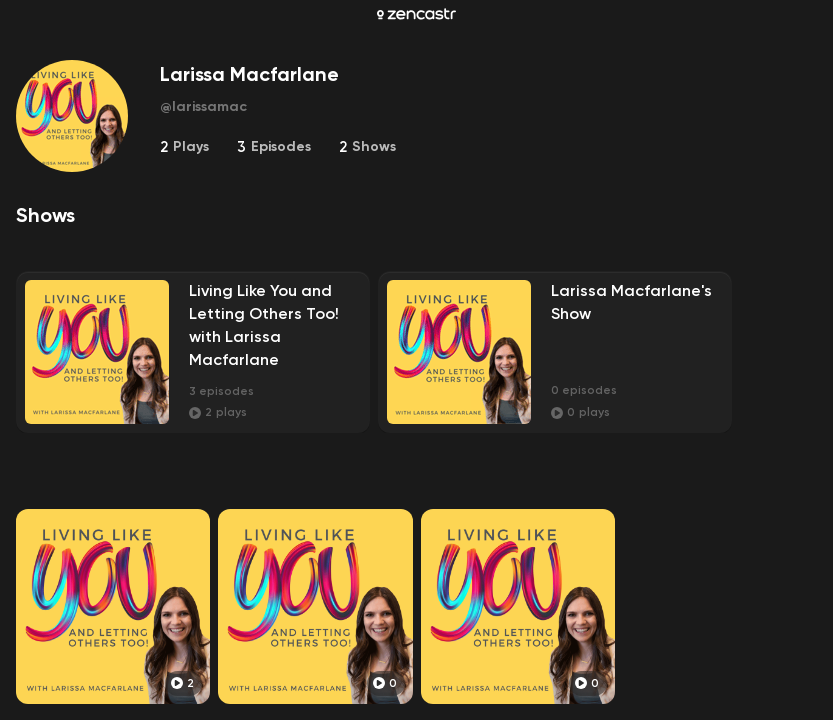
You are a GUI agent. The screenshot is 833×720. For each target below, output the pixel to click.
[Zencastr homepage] (416, 14)
